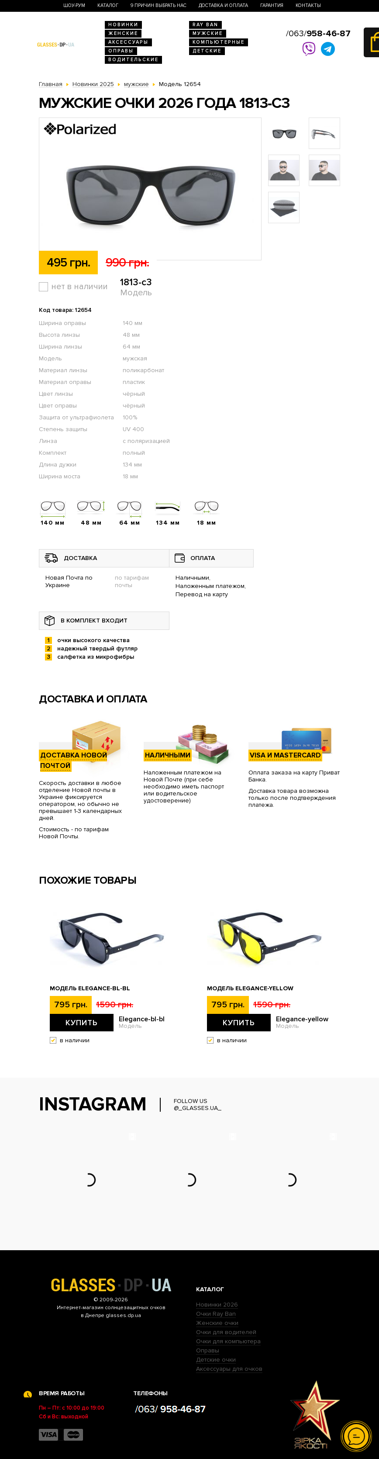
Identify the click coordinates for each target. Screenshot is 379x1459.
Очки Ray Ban (216, 1313)
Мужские (208, 33)
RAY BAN (205, 25)
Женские (123, 33)
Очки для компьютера (228, 1341)
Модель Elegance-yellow (250, 988)
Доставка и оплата (223, 5)
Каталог (107, 5)
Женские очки (217, 1323)
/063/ (318, 33)
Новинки (123, 25)
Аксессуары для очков (229, 1369)
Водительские (133, 59)
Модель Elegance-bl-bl (90, 988)
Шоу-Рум (74, 5)
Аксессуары (128, 42)
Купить (81, 1022)
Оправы (121, 51)
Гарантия (271, 5)
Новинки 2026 (217, 1304)
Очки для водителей (226, 1332)
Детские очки (216, 1359)
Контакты (308, 5)
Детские (207, 51)
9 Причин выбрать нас (158, 5)
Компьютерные (219, 42)
